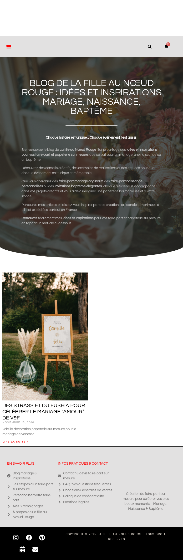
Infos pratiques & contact (83, 463)
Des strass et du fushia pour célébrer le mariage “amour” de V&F (43, 412)
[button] (9, 46)
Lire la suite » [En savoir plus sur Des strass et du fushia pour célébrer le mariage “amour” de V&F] (15, 441)
